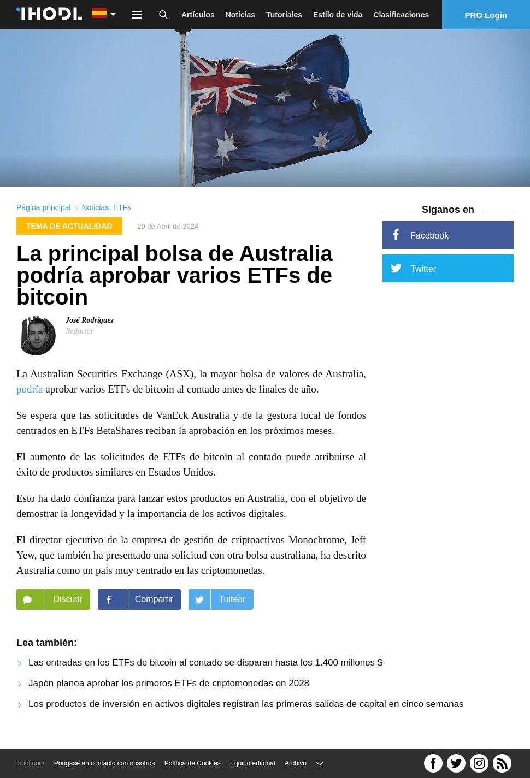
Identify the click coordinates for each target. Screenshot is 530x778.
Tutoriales (284, 14)
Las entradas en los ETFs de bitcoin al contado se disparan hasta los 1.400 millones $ (205, 665)
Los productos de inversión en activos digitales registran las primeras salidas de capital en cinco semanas (246, 707)
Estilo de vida (337, 14)
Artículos (198, 14)
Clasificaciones (401, 14)
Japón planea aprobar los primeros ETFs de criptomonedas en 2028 (168, 686)
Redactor (79, 334)
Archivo (296, 763)
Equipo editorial (252, 763)
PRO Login (486, 15)
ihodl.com (30, 763)
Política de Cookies (192, 763)
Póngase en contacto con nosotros (104, 763)
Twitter (413, 271)
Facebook (420, 238)
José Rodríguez (90, 323)
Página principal (43, 210)
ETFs (122, 210)
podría (29, 391)
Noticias (240, 14)
